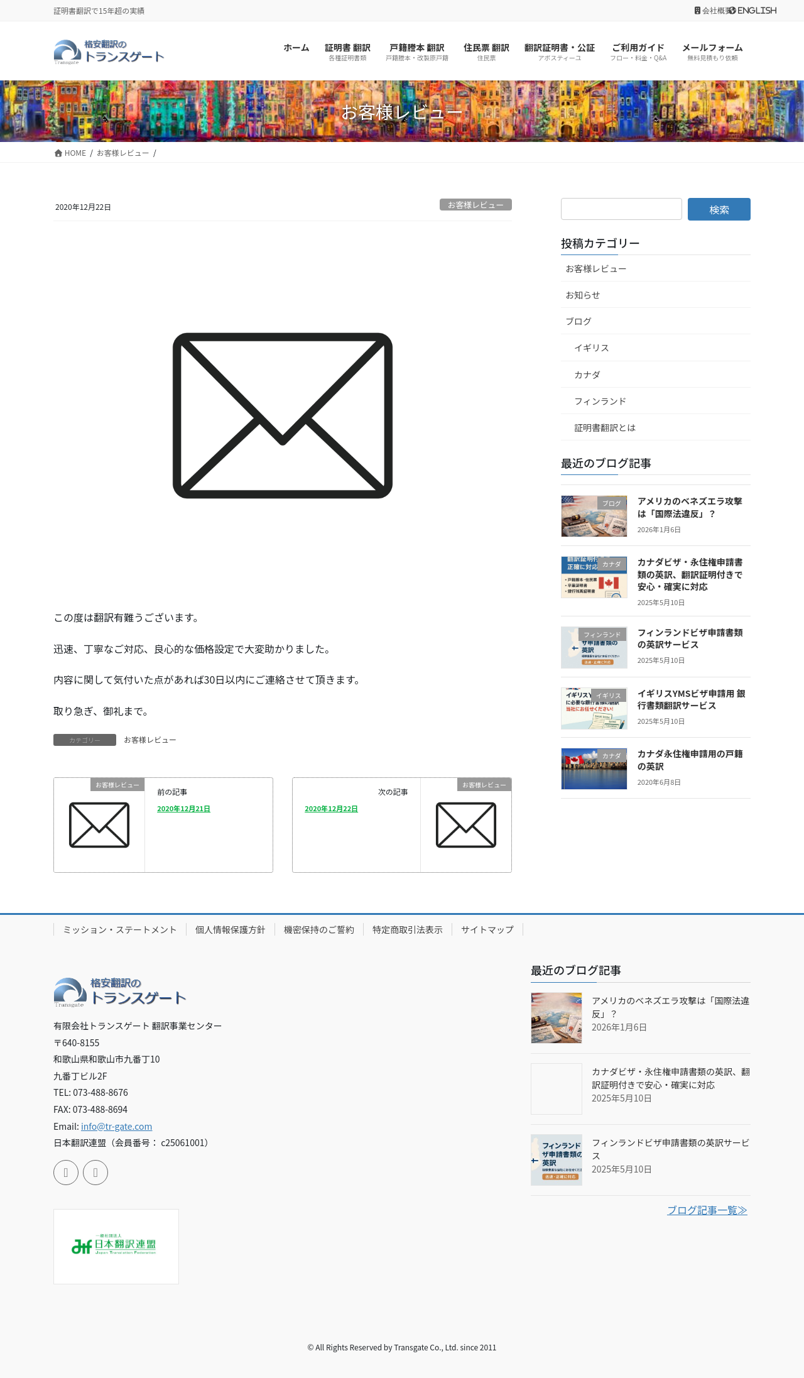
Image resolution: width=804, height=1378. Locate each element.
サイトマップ (487, 929)
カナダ (587, 374)
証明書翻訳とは (605, 427)
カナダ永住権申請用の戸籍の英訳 (690, 759)
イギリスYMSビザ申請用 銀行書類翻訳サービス (692, 699)
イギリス (591, 347)
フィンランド (600, 401)
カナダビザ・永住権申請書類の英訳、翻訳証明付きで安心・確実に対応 (690, 574)
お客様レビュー (476, 205)
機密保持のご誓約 (319, 929)
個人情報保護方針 (230, 929)
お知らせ (582, 294)
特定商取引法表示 (407, 929)
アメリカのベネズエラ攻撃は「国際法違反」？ (690, 507)
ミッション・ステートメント (120, 929)
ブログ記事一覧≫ (707, 1209)
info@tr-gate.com (117, 1126)
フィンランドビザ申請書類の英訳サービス (690, 638)
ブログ (578, 321)
